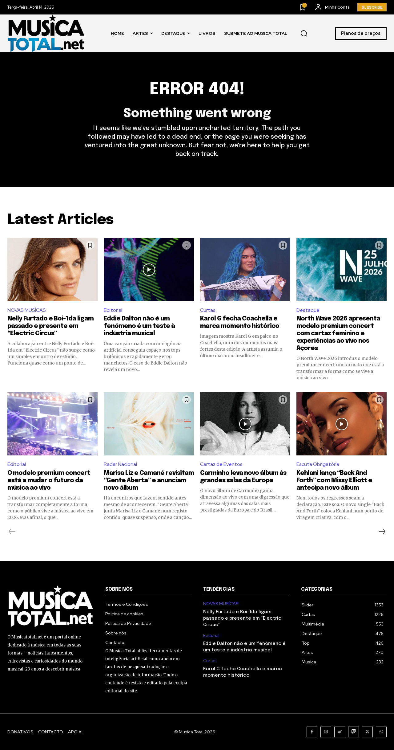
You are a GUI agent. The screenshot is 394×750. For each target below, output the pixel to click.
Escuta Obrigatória (317, 464)
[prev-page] (12, 531)
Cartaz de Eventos (221, 464)
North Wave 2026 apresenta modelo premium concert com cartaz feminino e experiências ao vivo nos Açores (338, 334)
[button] (304, 33)
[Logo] (45, 33)
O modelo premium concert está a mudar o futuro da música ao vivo (48, 480)
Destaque (308, 310)
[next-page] (382, 531)
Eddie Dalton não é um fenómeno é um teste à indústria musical (139, 326)
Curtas (207, 310)
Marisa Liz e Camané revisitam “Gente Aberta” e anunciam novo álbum (149, 480)
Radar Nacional (120, 464)
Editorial (113, 310)
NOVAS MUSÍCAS (26, 310)
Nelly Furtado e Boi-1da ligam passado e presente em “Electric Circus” (50, 326)
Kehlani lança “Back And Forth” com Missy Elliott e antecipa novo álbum (334, 480)
